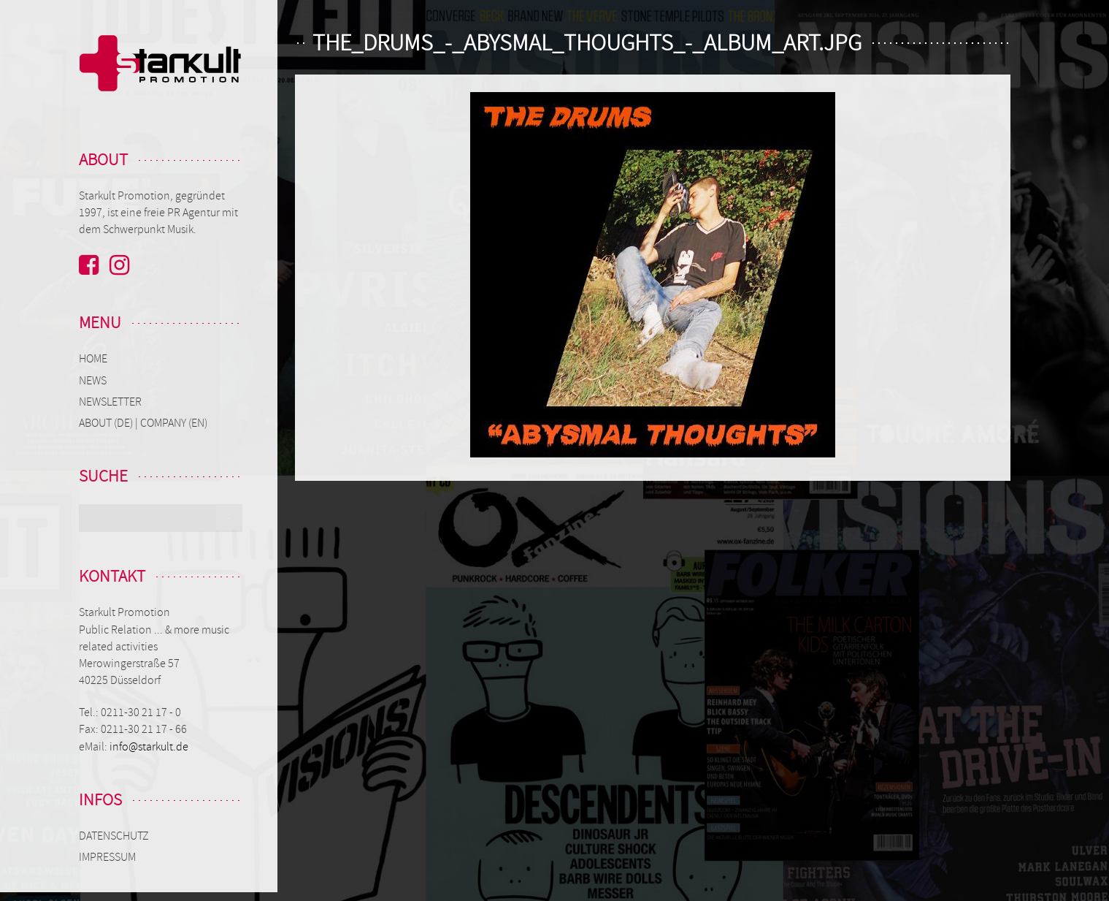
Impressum (107, 857)
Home (93, 358)
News (93, 380)
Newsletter (110, 402)
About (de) (107, 423)
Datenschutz (114, 836)
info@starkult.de (149, 747)
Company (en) (173, 423)
